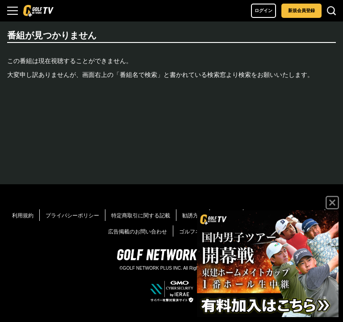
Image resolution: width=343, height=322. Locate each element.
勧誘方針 (193, 215)
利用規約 (22, 215)
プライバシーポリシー (72, 215)
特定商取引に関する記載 (140, 215)
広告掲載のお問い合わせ (137, 232)
